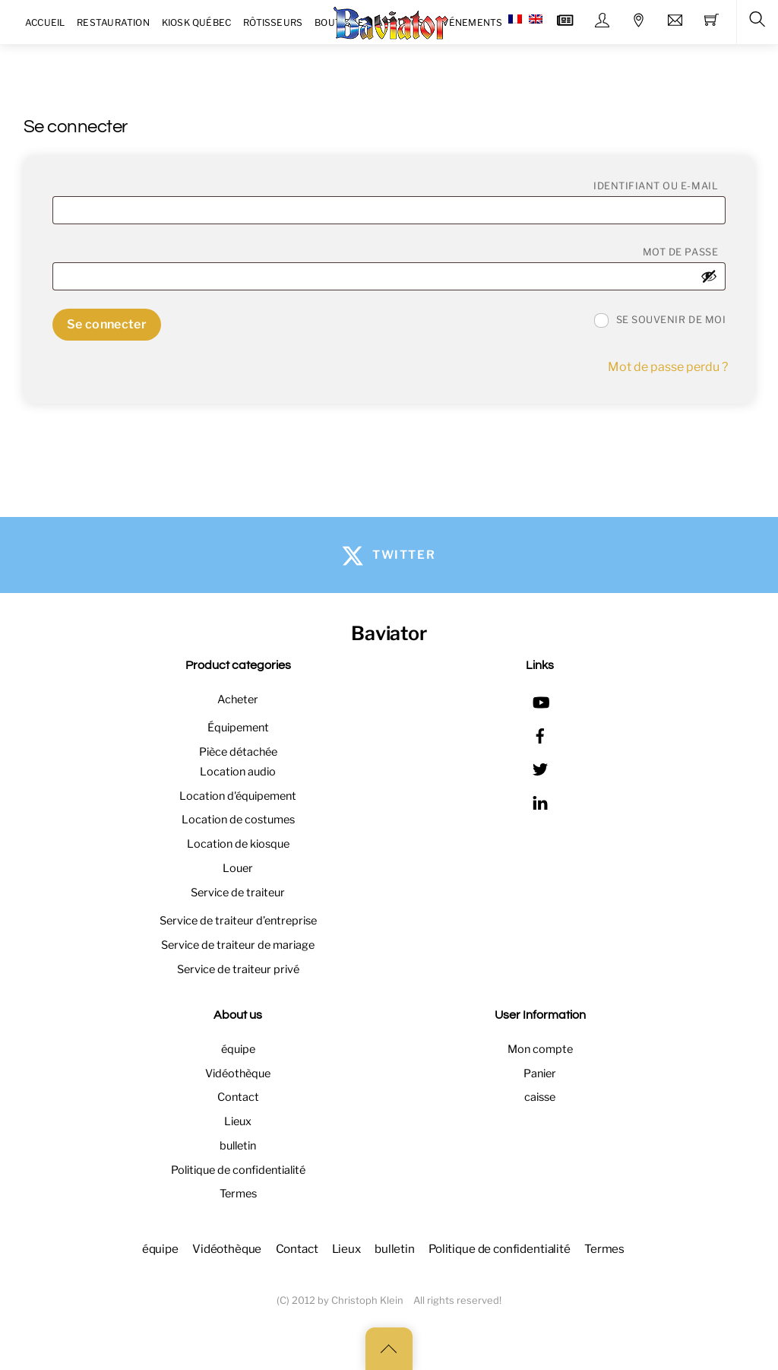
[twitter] (540, 767)
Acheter (237, 699)
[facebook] (540, 733)
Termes (238, 1193)
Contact (238, 1097)
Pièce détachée (238, 752)
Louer (238, 868)
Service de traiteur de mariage (238, 945)
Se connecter (107, 324)
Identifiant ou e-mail (659, 185)
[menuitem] (515, 19)
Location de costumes (238, 819)
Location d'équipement (237, 796)
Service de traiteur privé (238, 969)
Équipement (238, 727)
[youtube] (540, 700)
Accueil (45, 22)
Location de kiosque (238, 844)
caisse (539, 1097)
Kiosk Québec (197, 22)
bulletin (238, 1146)
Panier (539, 1073)
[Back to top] (389, 1348)
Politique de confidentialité (238, 1170)
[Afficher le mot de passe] (709, 276)
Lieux (237, 1121)
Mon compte (540, 1049)
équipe (238, 1049)
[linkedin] (540, 800)
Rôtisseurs (272, 22)
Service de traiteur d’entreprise (238, 921)
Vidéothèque (237, 1073)
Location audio (238, 772)
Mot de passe (684, 252)
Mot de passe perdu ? (668, 367)
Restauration (113, 22)
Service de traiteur (238, 892)
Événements (469, 22)
